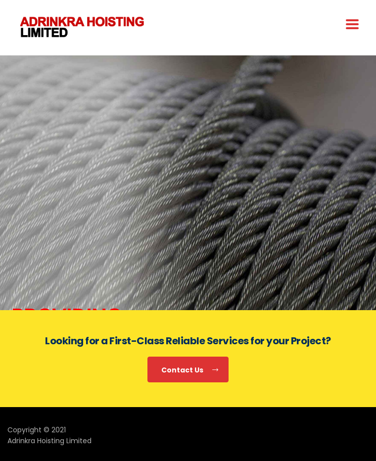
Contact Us (189, 370)
